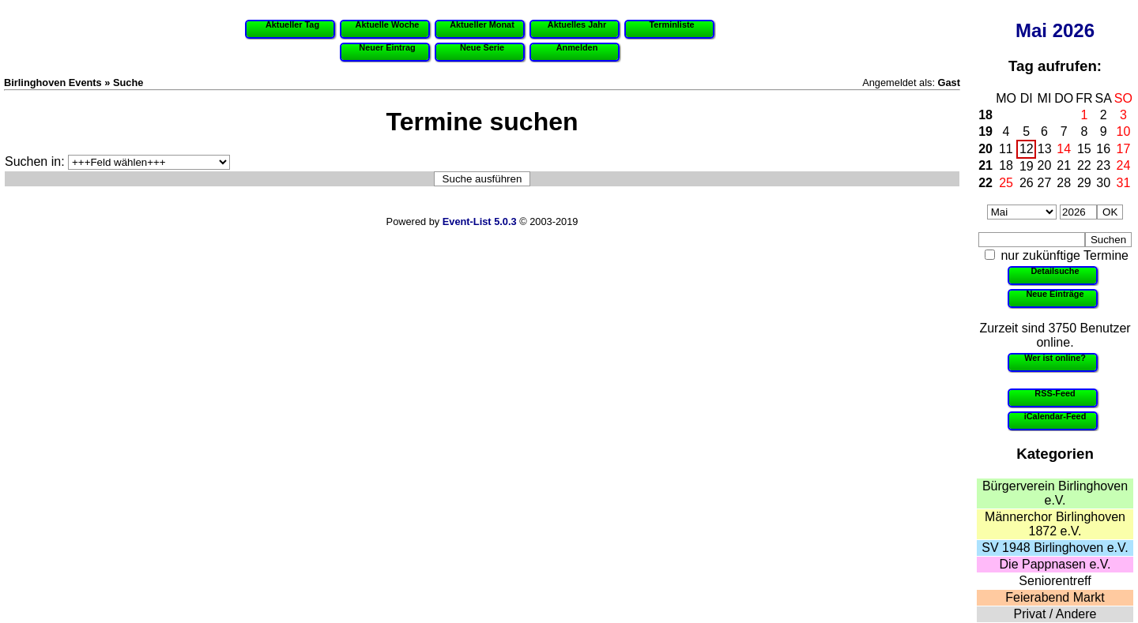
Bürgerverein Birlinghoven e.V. (1055, 493)
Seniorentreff (1055, 580)
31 (1124, 183)
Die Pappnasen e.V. (1055, 564)
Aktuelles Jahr (577, 24)
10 (1124, 131)
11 (1006, 149)
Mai (1031, 30)
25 (1006, 183)
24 (1124, 165)
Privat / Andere (1055, 614)
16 (1103, 149)
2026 (1074, 30)
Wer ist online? (1055, 357)
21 (985, 165)
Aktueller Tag (292, 24)
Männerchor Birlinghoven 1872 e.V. (1055, 524)
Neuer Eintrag (387, 47)
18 (985, 115)
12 (1026, 149)
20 (985, 149)
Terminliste (671, 24)
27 (1045, 183)
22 (1084, 165)
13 (1045, 149)
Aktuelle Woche (388, 24)
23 (1103, 165)
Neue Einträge (1054, 293)
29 (1084, 183)
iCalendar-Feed (1055, 416)
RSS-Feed (1054, 393)
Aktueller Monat (482, 24)
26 (1026, 183)
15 (1084, 149)
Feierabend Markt (1054, 597)
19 (985, 131)
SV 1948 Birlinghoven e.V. (1055, 547)
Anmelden (577, 47)
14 (1064, 149)
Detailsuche (1055, 271)
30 (1103, 183)
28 (1064, 183)
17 (1124, 149)
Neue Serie (482, 47)
